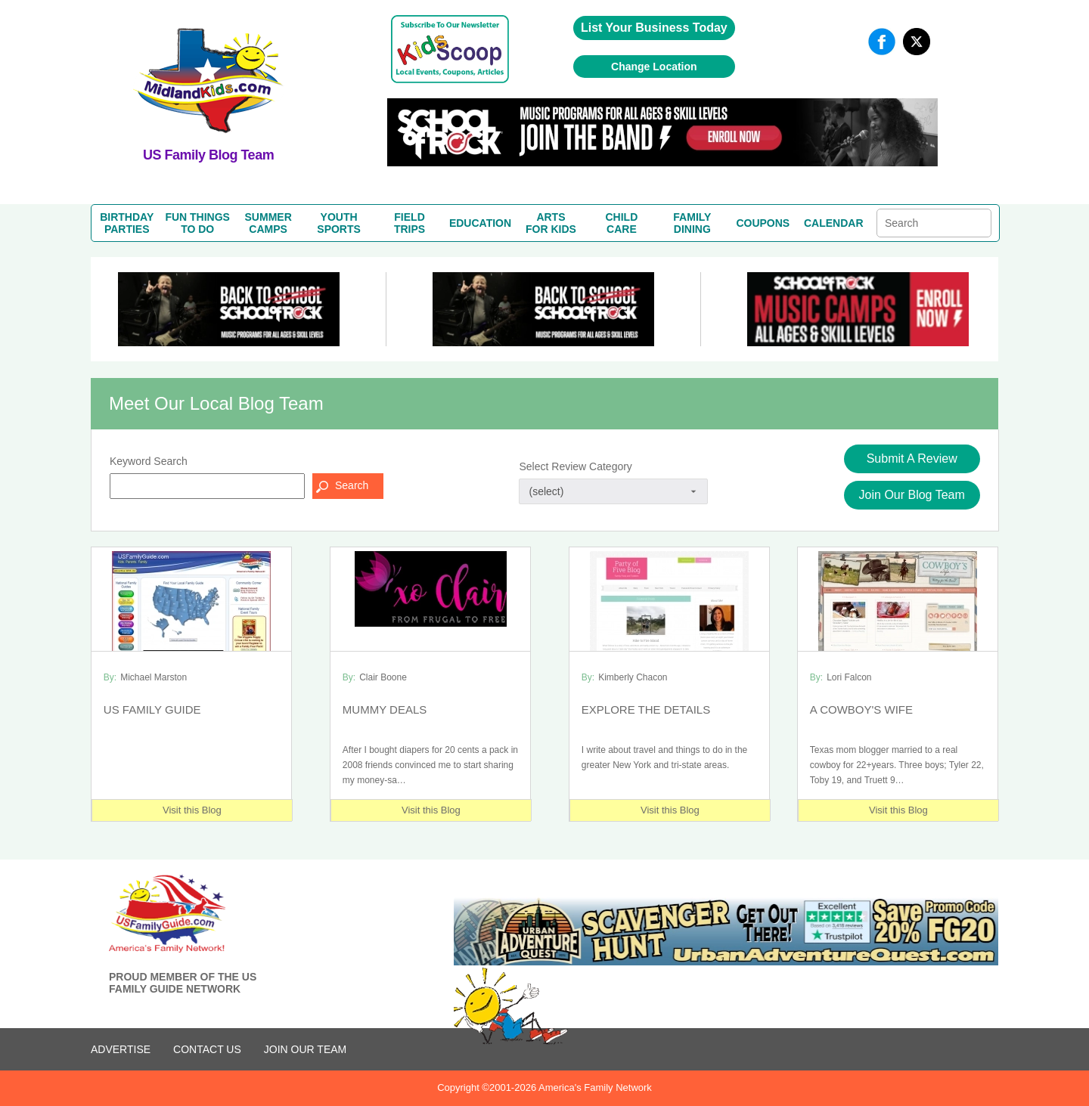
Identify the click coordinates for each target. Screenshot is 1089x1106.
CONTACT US (207, 1049)
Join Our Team (305, 1049)
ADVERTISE (120, 1049)
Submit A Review (912, 458)
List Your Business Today (654, 27)
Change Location (654, 66)
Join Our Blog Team (912, 494)
